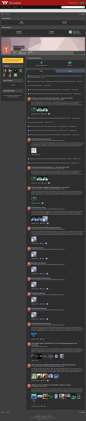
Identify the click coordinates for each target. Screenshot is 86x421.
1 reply (42, 243)
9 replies (42, 258)
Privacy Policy (38, 416)
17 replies (44, 113)
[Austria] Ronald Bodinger (39, 308)
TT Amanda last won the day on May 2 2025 (12, 59)
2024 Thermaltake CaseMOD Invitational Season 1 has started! (58, 118)
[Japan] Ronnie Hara (37, 248)
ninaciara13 (32, 162)
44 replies (42, 223)
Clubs (21, 7)
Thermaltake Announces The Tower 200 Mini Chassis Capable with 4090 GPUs (60, 81)
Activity (9, 7)
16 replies (42, 319)
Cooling (45, 346)
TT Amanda (40, 85)
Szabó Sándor (32, 134)
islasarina (31, 75)
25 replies (42, 303)
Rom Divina (32, 93)
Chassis (45, 386)
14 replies (42, 273)
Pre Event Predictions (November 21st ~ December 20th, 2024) (55, 126)
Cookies (49, 416)
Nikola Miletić (32, 118)
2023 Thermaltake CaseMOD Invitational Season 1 (54, 324)
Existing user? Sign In (73, 2)
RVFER (31, 130)
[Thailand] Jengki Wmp (38, 293)
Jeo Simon (32, 81)
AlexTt (31, 89)
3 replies (43, 380)
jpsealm (29, 85)
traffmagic (30, 122)
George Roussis (33, 158)
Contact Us (44, 416)
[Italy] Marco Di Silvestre (38, 263)
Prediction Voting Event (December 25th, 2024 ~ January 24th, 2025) (56, 89)
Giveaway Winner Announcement (41, 139)
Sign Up (82, 2)
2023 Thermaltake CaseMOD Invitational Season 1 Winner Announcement (53, 365)
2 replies (42, 339)
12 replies (43, 406)
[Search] (67, 7)
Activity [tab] (41, 71)
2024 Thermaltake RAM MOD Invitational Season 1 (54, 140)
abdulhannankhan (76, 32)
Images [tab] (69, 71)
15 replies (44, 182)
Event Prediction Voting (38, 207)
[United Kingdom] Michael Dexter (41, 278)
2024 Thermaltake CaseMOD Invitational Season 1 (54, 99)
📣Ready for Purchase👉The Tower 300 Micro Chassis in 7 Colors (51, 385)
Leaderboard (15, 7)
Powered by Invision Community (43, 419)
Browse (3, 7)
